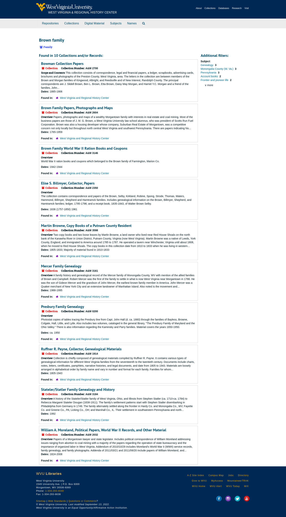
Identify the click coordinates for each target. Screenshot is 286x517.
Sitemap (41, 501)
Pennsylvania (209, 72)
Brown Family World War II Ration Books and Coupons (84, 148)
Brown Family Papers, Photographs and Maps (77, 107)
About (198, 8)
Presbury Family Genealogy (62, 306)
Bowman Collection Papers (62, 63)
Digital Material (94, 23)
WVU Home (198, 486)
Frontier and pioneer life (215, 80)
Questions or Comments (82, 501)
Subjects (115, 23)
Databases (223, 8)
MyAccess (217, 480)
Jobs (231, 475)
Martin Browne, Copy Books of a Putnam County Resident (86, 225)
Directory (243, 475)
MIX (246, 486)
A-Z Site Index (195, 475)
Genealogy (207, 65)
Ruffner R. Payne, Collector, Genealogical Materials (81, 349)
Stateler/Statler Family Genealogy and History (78, 389)
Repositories (50, 23)
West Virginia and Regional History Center (84, 97)
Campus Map (216, 475)
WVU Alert (216, 486)
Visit (247, 8)
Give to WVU (199, 480)
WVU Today (233, 486)
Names (132, 23)
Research (237, 8)
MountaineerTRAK (238, 480)
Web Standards (57, 501)
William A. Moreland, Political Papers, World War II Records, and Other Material (103, 430)
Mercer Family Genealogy (61, 266)
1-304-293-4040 (54, 491)
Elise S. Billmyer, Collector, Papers (67, 183)
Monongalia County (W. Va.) (217, 68)
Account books (210, 76)
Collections (210, 8)
